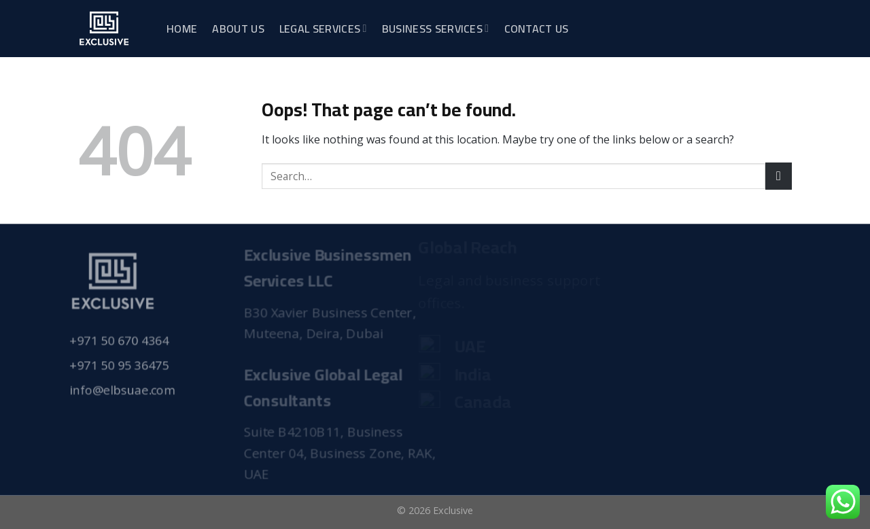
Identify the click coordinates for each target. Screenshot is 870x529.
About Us (238, 28)
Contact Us (536, 28)
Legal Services (323, 28)
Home (182, 28)
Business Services (435, 28)
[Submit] (778, 176)
